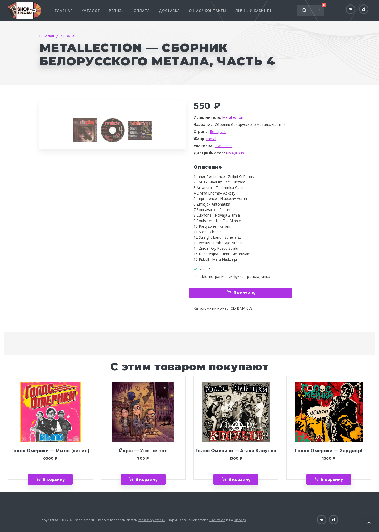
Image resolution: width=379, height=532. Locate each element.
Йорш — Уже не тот (143, 450)
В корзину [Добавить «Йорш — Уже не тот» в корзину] (146, 479)
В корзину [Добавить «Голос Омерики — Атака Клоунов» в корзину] (239, 479)
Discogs (240, 520)
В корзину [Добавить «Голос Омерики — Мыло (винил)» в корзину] (54, 479)
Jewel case (223, 145)
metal (211, 138)
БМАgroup (235, 152)
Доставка (169, 10)
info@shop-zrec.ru (151, 520)
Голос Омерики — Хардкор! (328, 450)
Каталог (91, 10)
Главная (64, 10)
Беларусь (218, 131)
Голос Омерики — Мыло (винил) (50, 450)
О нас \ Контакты (207, 10)
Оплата (142, 10)
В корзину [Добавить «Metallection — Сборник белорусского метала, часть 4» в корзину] (244, 293)
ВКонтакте (217, 520)
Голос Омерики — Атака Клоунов (236, 450)
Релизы (117, 10)
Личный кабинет (253, 10)
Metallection (232, 117)
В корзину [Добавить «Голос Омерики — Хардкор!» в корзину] (332, 479)
